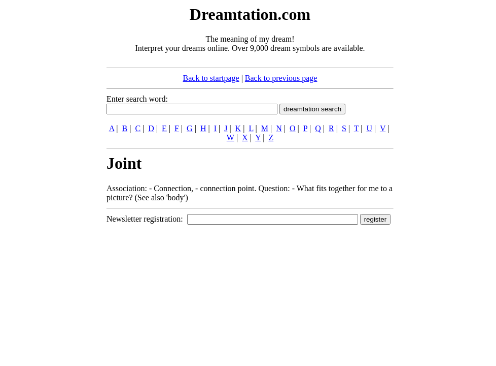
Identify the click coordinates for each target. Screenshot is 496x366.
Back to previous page (281, 78)
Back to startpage (211, 78)
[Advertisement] (44, 156)
